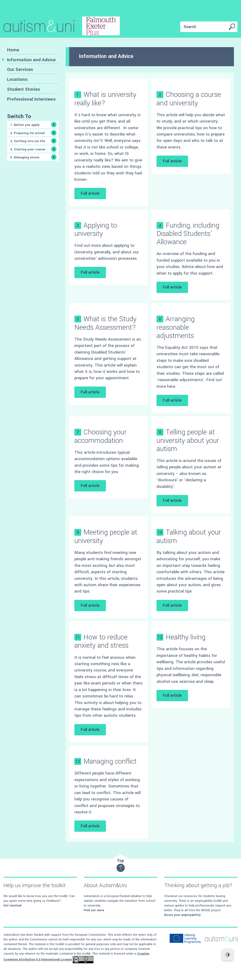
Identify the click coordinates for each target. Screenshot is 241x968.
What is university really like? (105, 99)
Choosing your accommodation (100, 436)
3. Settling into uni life (33, 141)
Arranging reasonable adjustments (176, 327)
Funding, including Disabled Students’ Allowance (188, 234)
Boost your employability (182, 915)
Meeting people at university (105, 536)
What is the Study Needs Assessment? (105, 323)
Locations (17, 79)
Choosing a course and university (189, 99)
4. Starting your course (33, 149)
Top (120, 865)
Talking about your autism (189, 536)
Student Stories (23, 89)
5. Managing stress (33, 157)
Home (13, 50)
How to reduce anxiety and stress (101, 641)
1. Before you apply (33, 124)
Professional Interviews (31, 99)
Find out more (94, 910)
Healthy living (185, 637)
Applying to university (95, 230)
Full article (90, 193)
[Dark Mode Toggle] (227, 954)
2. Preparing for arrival (33, 133)
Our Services (20, 69)
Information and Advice (31, 60)
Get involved (12, 905)
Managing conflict (110, 761)
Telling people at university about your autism (188, 440)
